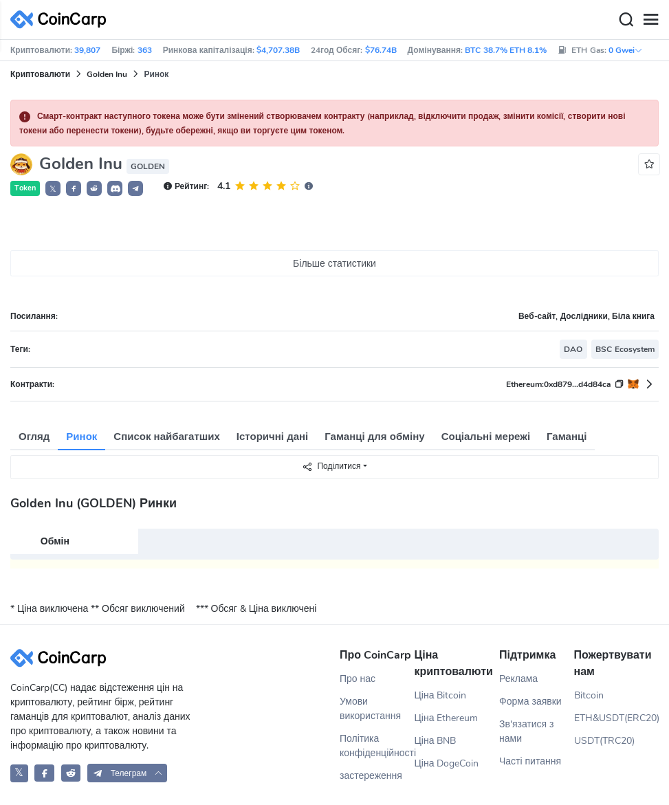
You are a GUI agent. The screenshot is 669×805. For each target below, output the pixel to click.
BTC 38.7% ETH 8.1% (506, 50)
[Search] (625, 20)
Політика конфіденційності (377, 746)
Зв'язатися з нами (526, 731)
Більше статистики (334, 263)
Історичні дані (272, 436)
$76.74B (381, 50)
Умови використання (370, 709)
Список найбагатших (166, 436)
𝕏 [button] (53, 189)
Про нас (357, 678)
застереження (371, 775)
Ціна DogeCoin (447, 763)
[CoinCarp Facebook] (44, 773)
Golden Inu (107, 74)
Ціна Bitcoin (441, 695)
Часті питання (530, 761)
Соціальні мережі (485, 436)
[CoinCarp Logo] (61, 19)
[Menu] (650, 20)
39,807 (87, 50)
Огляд (34, 436)
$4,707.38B (278, 50)
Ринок (81, 436)
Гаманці (566, 436)
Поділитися (331, 466)
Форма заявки (530, 701)
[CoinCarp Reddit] (71, 773)
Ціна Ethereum (447, 718)
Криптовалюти (40, 74)
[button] (73, 188)
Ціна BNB (436, 740)
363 (145, 50)
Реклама (518, 678)
